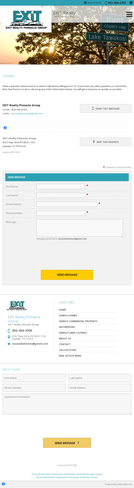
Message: (11, 222)
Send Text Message (106, 108)
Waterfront (67, 327)
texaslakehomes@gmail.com (27, 113)
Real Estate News (70, 355)
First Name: (12, 186)
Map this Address (105, 142)
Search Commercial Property (78, 321)
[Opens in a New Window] (131, 3)
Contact (65, 344)
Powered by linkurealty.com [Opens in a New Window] (118, 484)
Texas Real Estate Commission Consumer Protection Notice (67, 477)
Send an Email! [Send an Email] (92, 2)
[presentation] (67, 257)
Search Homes (68, 315)
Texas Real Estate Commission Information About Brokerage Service (67, 474)
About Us (65, 338)
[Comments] (67, 404)
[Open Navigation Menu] (129, 14)
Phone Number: (14, 213)
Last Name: (12, 195)
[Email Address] (99, 388)
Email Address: (14, 204)
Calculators (67, 350)
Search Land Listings (73, 332)
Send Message (67, 275)
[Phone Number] (34, 388)
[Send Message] (67, 443)
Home (62, 309)
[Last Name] (99, 378)
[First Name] (34, 378)
